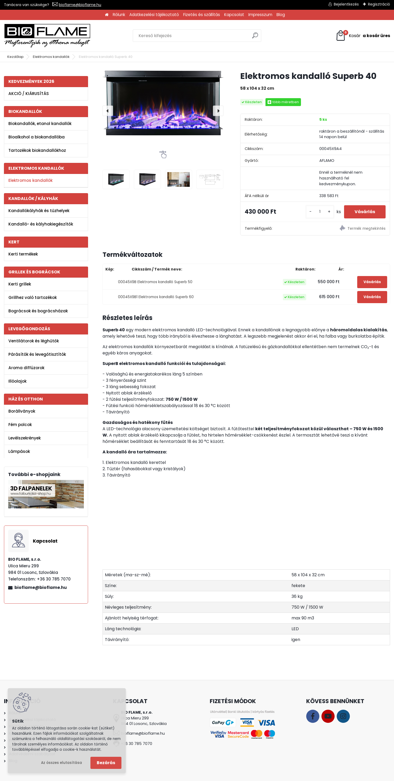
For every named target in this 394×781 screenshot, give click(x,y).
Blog (281, 14)
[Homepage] (107, 15)
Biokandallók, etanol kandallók (39, 123)
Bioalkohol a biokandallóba (36, 137)
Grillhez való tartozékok (32, 297)
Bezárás (106, 763)
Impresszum (260, 14)
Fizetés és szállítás (201, 14)
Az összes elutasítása (61, 762)
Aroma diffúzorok (26, 368)
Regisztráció (379, 4)
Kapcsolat (234, 14)
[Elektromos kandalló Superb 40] (163, 103)
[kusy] (319, 211)
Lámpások (19, 451)
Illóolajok (17, 381)
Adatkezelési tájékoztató (154, 14)
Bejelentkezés (346, 4)
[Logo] (47, 36)
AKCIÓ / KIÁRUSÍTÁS (28, 93)
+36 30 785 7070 (136, 743)
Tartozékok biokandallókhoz (37, 150)
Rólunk (119, 14)
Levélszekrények (24, 438)
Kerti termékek (23, 254)
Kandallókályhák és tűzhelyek (38, 210)
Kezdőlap (15, 56)
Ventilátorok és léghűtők (33, 341)
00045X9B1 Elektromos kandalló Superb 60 (156, 296)
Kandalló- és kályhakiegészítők (40, 224)
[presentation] (108, 111)
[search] (255, 37)
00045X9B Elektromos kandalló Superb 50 (155, 281)
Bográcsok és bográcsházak (38, 311)
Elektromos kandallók (51, 56)
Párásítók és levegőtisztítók (37, 354)
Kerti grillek (19, 284)
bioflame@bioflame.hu (80, 4)
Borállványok (21, 411)
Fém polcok (20, 424)
